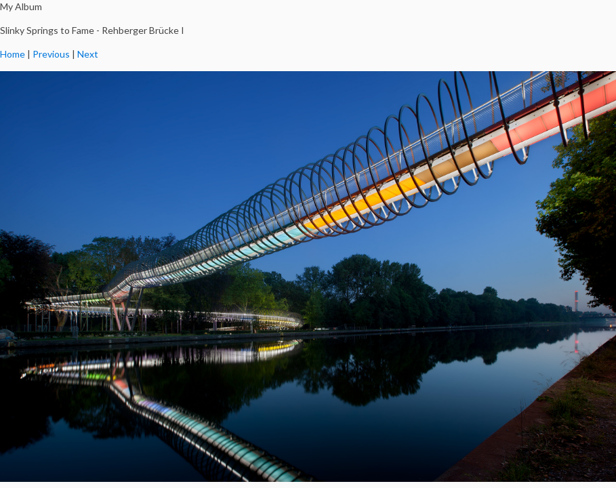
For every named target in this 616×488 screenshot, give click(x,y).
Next (87, 54)
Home (12, 54)
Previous (51, 54)
